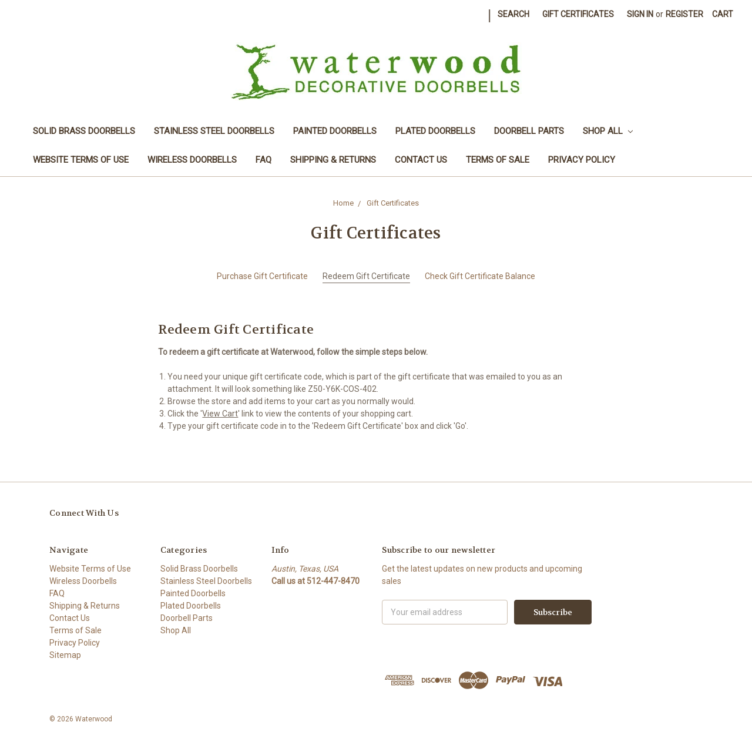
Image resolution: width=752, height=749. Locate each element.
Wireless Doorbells (192, 159)
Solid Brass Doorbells (84, 131)
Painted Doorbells (335, 131)
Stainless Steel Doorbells (214, 131)
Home (343, 203)
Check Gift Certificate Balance (480, 276)
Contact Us (421, 159)
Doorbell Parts (529, 131)
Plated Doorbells (435, 131)
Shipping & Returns (333, 159)
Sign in (640, 14)
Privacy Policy (581, 159)
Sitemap (65, 655)
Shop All (608, 131)
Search (513, 14)
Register (684, 14)
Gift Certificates (578, 14)
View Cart (220, 413)
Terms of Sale (497, 159)
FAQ (263, 159)
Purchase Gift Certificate (262, 276)
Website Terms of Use (81, 159)
